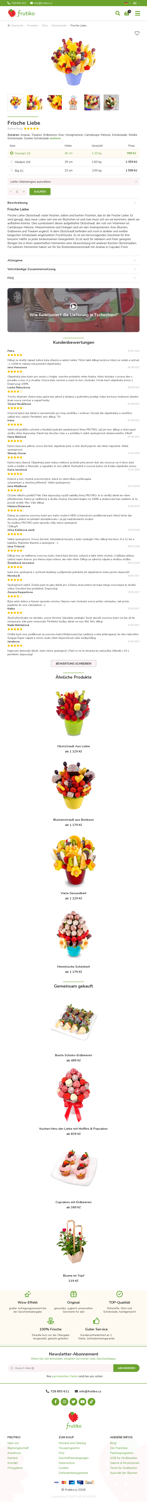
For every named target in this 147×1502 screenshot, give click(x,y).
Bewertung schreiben (73, 664)
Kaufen (40, 192)
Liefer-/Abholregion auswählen (30, 182)
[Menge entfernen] (10, 191)
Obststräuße (59, 25)
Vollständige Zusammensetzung (31, 269)
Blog (113, 1443)
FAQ (10, 278)
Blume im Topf (73, 1276)
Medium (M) (22, 162)
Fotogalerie (15, 1468)
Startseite (15, 25)
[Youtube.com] (82, 1402)
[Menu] (137, 14)
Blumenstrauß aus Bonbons (73, 820)
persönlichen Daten (65, 1376)
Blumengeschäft (18, 1448)
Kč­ (135, 3)
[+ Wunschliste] (137, 33)
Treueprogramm (69, 1448)
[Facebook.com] (55, 1402)
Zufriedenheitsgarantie (73, 1473)
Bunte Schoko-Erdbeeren (73, 1055)
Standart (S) (22, 153)
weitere (55, 138)
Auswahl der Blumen (123, 1473)
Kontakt (12, 1463)
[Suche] (117, 13)
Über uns (13, 1443)
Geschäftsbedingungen (74, 1458)
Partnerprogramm (121, 1453)
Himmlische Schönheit (73, 967)
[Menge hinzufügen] (24, 191)
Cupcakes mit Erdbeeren (73, 1202)
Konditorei (14, 1453)
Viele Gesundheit (74, 893)
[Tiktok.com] (91, 1402)
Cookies (64, 1468)
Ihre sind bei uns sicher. (75, 1376)
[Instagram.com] (64, 1402)
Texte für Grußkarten (123, 1468)
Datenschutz (67, 1463)
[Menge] (17, 191)
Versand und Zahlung (72, 1443)
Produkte (32, 25)
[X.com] (73, 1402)
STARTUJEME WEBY (81, 1497)
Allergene (15, 260)
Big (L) (19, 171)
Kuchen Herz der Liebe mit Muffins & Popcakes (73, 1129)
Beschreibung (17, 203)
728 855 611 (16, 3)
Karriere (12, 1458)
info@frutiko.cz (41, 3)
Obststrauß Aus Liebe (73, 746)
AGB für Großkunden (123, 1458)
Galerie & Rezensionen (125, 1463)
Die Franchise (119, 1448)
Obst (45, 25)
